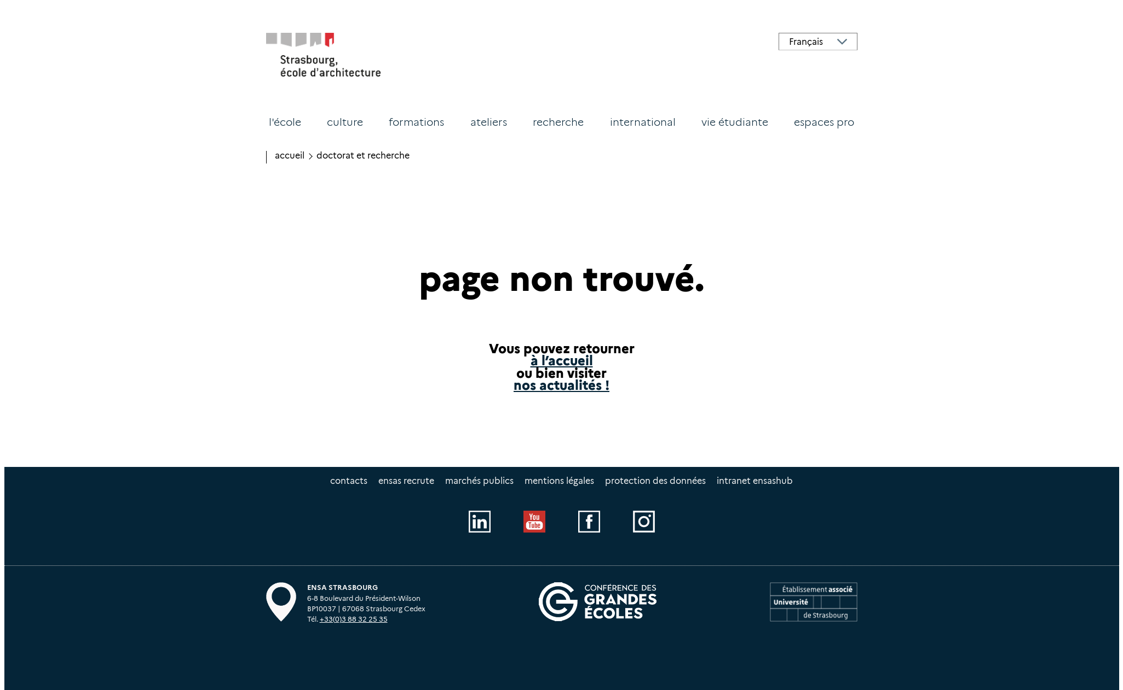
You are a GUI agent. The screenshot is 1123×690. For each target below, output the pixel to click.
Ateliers (488, 121)
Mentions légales (559, 481)
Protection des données (655, 481)
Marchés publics (479, 481)
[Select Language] (818, 41)
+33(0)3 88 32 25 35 (354, 619)
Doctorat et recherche (363, 155)
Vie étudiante (734, 121)
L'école (285, 121)
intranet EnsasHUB (755, 481)
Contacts (348, 481)
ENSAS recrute (406, 481)
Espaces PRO (824, 121)
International (643, 121)
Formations (416, 121)
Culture (345, 121)
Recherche (558, 121)
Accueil (289, 155)
